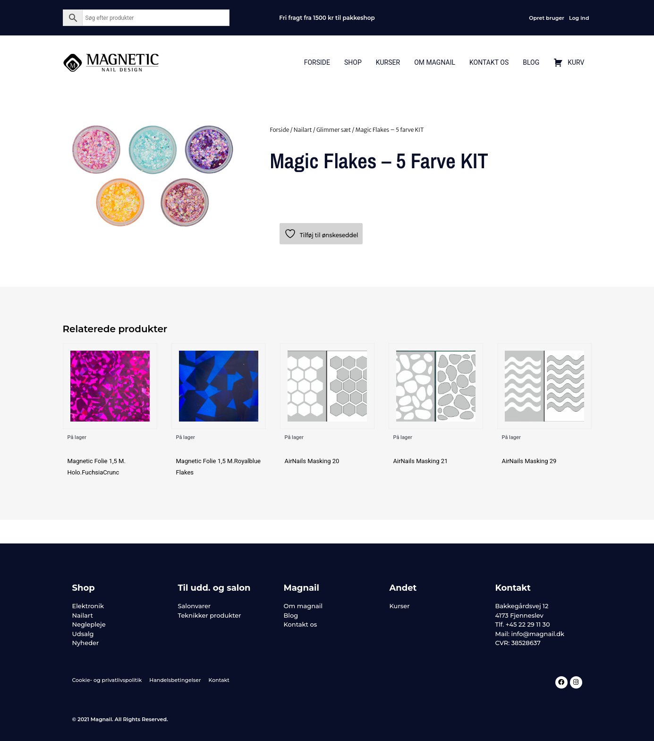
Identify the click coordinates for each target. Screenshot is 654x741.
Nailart (303, 129)
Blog (531, 62)
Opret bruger (546, 18)
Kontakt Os (489, 62)
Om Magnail (434, 62)
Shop (353, 62)
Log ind (579, 18)
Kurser (388, 62)
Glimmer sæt (333, 129)
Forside (317, 62)
